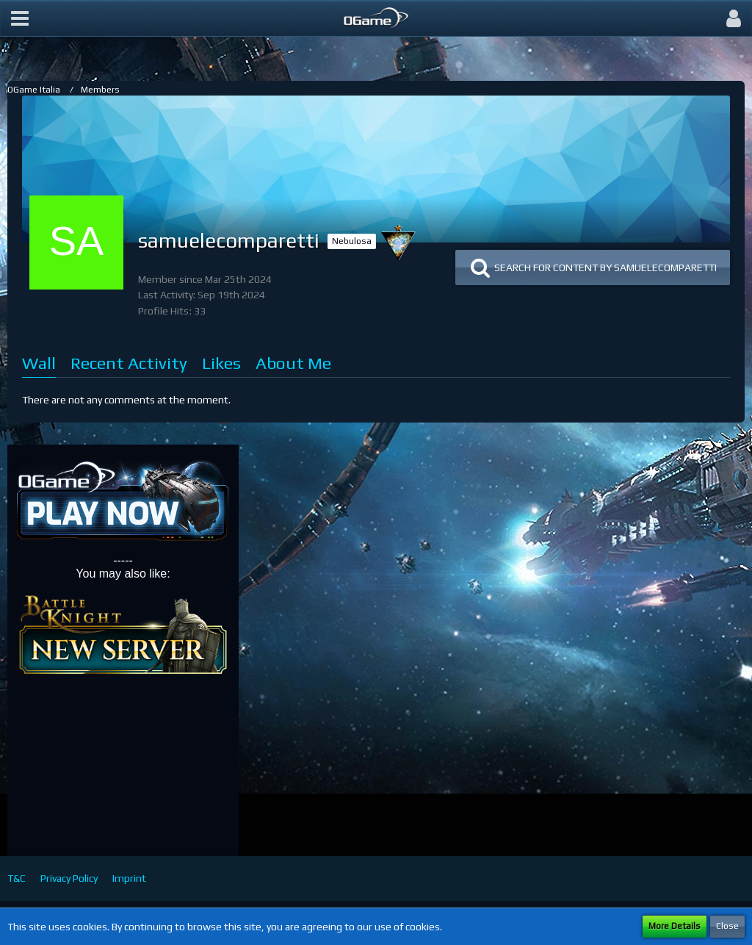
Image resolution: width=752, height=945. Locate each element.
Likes (221, 363)
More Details (674, 926)
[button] (19, 18)
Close (727, 926)
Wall (39, 363)
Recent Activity (128, 363)
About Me (293, 363)
